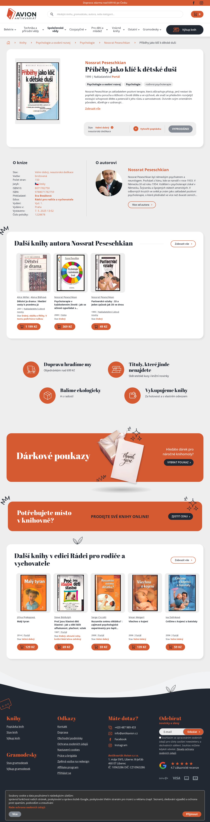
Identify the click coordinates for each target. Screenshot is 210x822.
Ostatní (132, 29)
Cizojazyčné (76, 29)
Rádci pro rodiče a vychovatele (54, 199)
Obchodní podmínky (70, 738)
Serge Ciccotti (98, 617)
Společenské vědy (55, 29)
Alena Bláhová (38, 297)
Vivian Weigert (136, 617)
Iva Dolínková (173, 617)
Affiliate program (67, 767)
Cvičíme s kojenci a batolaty (181, 621)
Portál (116, 77)
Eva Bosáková (43, 195)
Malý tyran (23, 621)
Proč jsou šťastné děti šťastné (70, 625)
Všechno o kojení (138, 621)
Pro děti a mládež (97, 29)
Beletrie (8, 29)
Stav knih (12, 732)
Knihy (23, 43)
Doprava (62, 732)
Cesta (63, 315)
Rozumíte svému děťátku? (107, 625)
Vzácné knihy (116, 29)
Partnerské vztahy (107, 303)
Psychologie (87, 43)
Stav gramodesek (17, 763)
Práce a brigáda (67, 755)
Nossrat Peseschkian (117, 43)
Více (15, 814)
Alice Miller (23, 297)
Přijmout (192, 814)
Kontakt (62, 726)
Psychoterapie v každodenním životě (70, 305)
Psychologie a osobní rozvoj (53, 43)
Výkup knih (13, 738)
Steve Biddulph (62, 617)
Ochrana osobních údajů (72, 744)
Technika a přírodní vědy (30, 29)
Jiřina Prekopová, (26, 617)
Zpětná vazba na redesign (73, 761)
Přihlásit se (64, 773)
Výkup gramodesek (18, 769)
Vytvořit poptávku (147, 128)
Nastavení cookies (68, 750)
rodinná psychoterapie (158, 84)
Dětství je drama (31, 303)
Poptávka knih (15, 726)
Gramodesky (151, 29)
